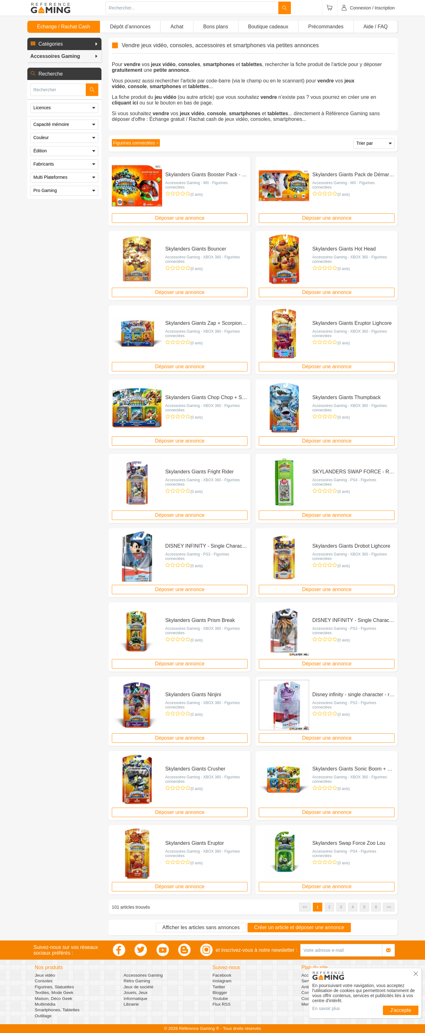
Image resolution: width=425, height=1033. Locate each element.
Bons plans (215, 26)
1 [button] (318, 907)
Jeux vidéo (45, 975)
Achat (177, 26)
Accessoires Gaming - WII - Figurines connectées (196, 185)
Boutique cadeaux (268, 26)
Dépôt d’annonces (130, 26)
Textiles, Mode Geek (54, 992)
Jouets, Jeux (136, 992)
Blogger (220, 992)
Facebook (222, 975)
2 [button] (329, 907)
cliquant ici (125, 102)
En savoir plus (326, 1008)
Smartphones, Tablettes (57, 1010)
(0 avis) (196, 194)
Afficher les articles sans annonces (201, 927)
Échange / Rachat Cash (63, 26)
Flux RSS (222, 1004)
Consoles (44, 981)
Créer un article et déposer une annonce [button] (299, 927)
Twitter (219, 987)
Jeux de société (138, 987)
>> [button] (389, 907)
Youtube (220, 998)
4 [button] (352, 907)
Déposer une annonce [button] (179, 218)
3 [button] (341, 907)
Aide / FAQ (375, 26)
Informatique (136, 998)
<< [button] (304, 907)
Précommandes (325, 26)
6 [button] (376, 907)
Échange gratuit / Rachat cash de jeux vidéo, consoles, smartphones (225, 119)
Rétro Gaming (137, 981)
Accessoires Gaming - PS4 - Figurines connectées (344, 482)
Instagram (222, 981)
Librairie (131, 1004)
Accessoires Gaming (143, 975)
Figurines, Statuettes (54, 987)
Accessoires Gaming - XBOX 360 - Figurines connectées (202, 259)
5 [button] (364, 907)
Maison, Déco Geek (53, 998)
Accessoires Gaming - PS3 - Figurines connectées (197, 556)
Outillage (43, 1015)
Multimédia (45, 1004)
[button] (64, 44)
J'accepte (400, 1010)
